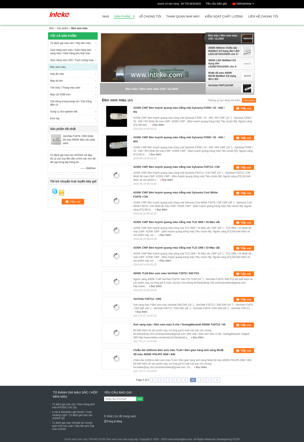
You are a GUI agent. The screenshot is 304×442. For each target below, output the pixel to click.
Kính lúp (54, 118)
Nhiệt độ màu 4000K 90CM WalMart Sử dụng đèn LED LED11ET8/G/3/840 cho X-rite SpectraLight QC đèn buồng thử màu (223, 76)
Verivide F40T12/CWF (220, 85)
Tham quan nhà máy (183, 16)
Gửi (139, 399)
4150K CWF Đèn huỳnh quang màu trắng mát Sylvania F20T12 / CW (176, 166)
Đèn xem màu (58, 67)
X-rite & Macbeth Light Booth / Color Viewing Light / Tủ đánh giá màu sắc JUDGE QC (72, 415)
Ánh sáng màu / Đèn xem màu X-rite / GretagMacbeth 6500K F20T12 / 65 (179, 324)
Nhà (105, 16)
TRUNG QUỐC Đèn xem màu (105, 439)
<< (160, 380)
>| (217, 380)
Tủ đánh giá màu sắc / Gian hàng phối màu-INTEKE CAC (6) (73, 406)
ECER (236, 439)
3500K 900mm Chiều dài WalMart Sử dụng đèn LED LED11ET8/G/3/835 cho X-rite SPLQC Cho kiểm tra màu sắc (223, 51)
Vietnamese (246, 2)
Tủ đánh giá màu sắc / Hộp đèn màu (70, 43)
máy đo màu (57, 73)
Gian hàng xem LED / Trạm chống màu (72, 60)
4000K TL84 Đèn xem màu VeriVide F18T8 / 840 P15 (166, 273)
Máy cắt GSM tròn (60, 94)
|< (153, 380)
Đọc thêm (158, 124)
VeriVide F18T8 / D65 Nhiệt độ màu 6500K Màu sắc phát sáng (79, 140)
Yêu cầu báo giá (216, 3)
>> (208, 380)
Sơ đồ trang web (125, 416)
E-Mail (108, 416)
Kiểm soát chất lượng (224, 16)
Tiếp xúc (245, 108)
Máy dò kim (56, 80)
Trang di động (113, 421)
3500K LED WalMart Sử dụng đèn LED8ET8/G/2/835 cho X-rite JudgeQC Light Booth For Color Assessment (223, 63)
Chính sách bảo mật (75, 439)
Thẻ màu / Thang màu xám (65, 87)
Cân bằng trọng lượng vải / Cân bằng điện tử (71, 103)
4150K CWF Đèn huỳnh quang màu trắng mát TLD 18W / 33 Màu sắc (176, 247)
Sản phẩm (122, 16)
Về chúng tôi (150, 16)
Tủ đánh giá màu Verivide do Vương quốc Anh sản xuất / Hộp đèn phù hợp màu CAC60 (73, 426)
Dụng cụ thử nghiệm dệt (63, 111)
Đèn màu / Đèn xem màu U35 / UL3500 (222, 37)
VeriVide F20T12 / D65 (147, 298)
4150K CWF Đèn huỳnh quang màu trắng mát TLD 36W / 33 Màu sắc (176, 222)
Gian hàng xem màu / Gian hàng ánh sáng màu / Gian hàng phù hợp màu (70, 52)
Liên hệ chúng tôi (263, 16)
